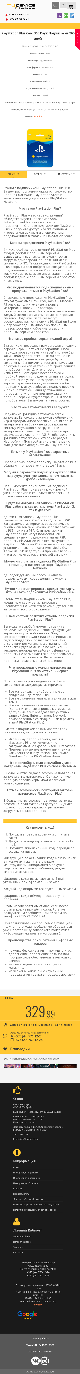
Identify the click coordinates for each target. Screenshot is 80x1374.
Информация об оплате (25, 1183)
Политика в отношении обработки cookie (34, 1209)
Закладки (18, 1247)
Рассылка (18, 1252)
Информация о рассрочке (26, 1178)
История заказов (22, 1241)
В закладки (16, 1049)
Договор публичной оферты (28, 1199)
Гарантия (18, 1188)
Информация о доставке (25, 1172)
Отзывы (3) (40, 174)
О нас (16, 1167)
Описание (13, 174)
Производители (21, 1193)
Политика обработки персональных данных (36, 1204)
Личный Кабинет (22, 1236)
